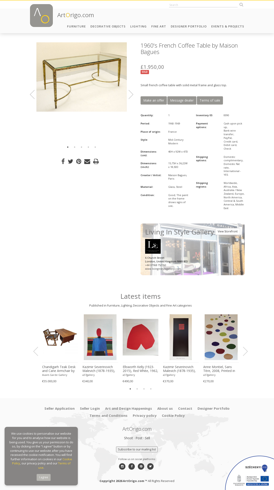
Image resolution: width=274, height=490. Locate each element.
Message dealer (182, 100)
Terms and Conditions (109, 415)
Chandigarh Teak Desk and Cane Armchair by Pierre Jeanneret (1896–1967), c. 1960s (59, 369)
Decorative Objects (108, 26)
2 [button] (74, 147)
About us (165, 408)
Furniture (76, 26)
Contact (185, 408)
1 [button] (67, 147)
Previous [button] (35, 94)
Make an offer (153, 100)
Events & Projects (227, 26)
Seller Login (90, 408)
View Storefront (228, 231)
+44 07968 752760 (155, 265)
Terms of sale (210, 100)
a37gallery (88, 375)
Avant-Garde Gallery (54, 375)
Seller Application (59, 408)
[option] (81, 77)
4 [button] (88, 147)
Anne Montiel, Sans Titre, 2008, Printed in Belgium (219, 369)
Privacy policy (145, 415)
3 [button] (81, 147)
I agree (43, 477)
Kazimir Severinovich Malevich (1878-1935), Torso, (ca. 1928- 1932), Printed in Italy (100, 369)
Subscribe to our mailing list (137, 449)
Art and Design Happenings (128, 408)
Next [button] (128, 94)
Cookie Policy (173, 415)
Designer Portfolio (189, 26)
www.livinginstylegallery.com (163, 268)
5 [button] (95, 147)
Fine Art (158, 26)
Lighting (138, 26)
